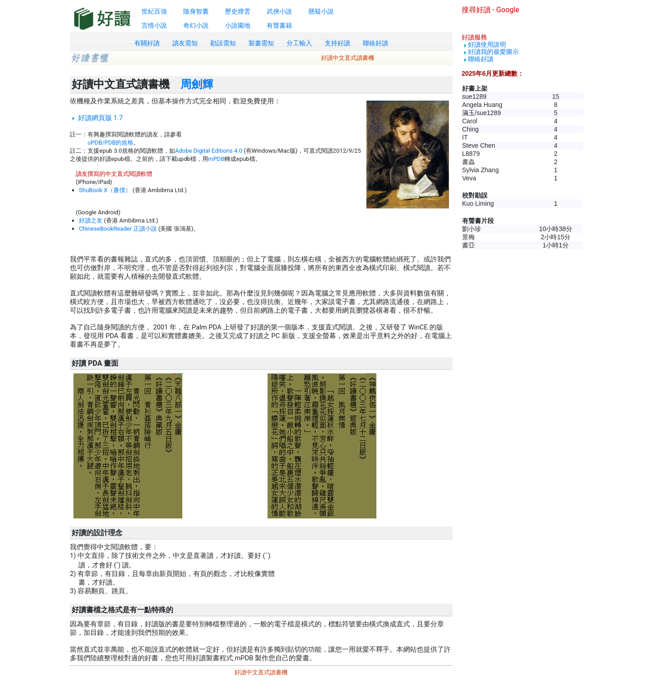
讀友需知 (185, 43)
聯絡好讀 (375, 43)
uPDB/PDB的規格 (110, 142)
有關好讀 (147, 43)
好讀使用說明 (487, 44)
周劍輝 (196, 84)
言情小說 (154, 25)
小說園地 (237, 25)
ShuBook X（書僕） (105, 190)
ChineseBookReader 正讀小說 (118, 228)
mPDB (216, 158)
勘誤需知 (223, 43)
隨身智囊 (196, 11)
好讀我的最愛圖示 (493, 51)
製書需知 (261, 43)
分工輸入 (299, 43)
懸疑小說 (321, 11)
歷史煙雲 (237, 11)
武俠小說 (279, 11)
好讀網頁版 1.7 (100, 118)
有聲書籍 (279, 25)
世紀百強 (154, 11)
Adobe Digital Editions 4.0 (208, 150)
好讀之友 (90, 220)
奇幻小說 (196, 25)
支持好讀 (337, 43)
